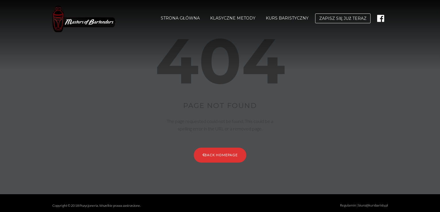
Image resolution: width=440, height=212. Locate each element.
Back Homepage (220, 155)
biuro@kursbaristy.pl (373, 205)
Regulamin (348, 205)
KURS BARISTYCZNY (287, 18)
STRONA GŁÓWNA (180, 18)
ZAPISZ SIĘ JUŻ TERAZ (343, 18)
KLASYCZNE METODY (232, 18)
